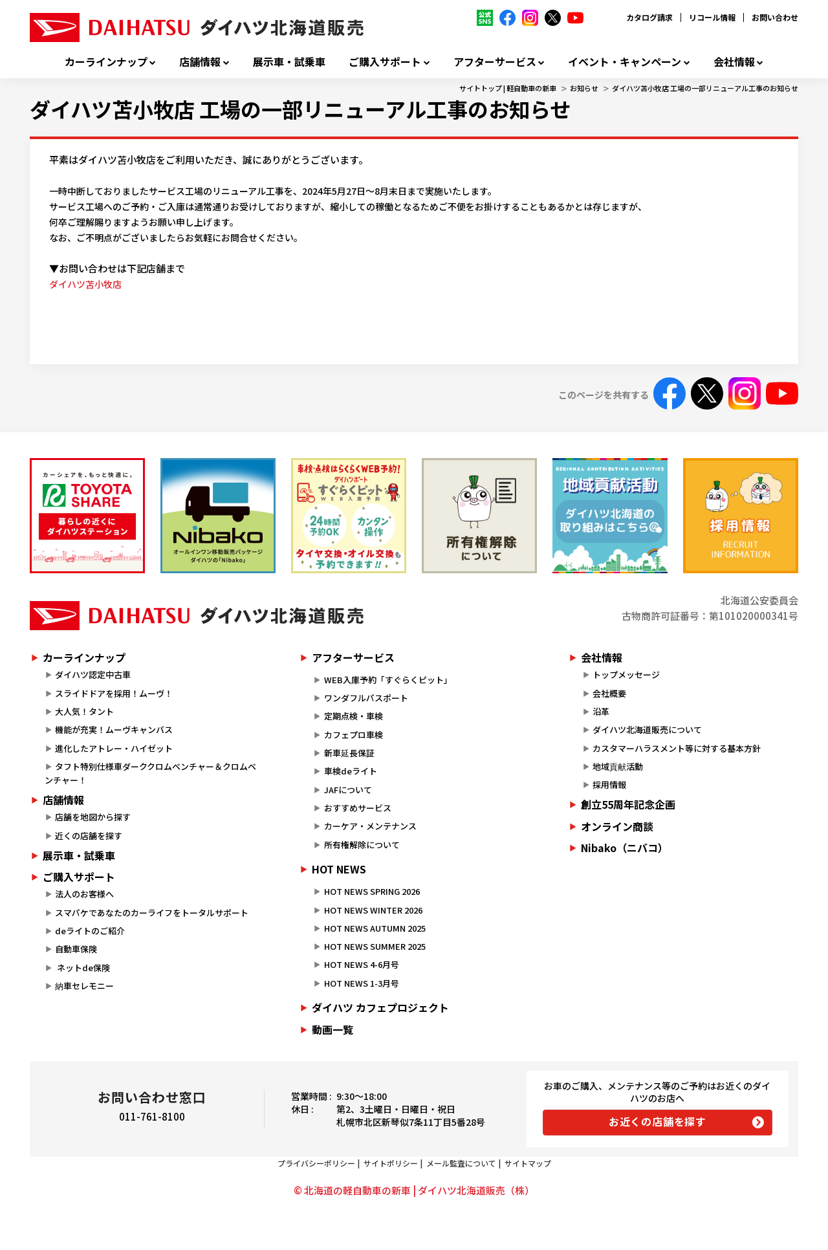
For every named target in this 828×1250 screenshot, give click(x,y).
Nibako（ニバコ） (624, 847)
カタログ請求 (649, 17)
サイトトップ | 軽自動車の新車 (507, 88)
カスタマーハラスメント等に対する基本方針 (677, 748)
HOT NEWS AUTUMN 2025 (375, 928)
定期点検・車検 (353, 716)
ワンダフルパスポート (366, 698)
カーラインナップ (106, 62)
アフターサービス (494, 62)
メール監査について (461, 1162)
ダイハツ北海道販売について (647, 729)
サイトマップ (528, 1162)
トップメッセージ (626, 674)
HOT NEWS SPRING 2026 (372, 891)
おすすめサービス (357, 808)
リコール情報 (712, 17)
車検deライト (350, 771)
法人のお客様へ (84, 894)
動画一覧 (332, 1029)
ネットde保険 (82, 967)
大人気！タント (84, 711)
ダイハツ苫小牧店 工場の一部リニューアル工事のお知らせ (705, 88)
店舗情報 (200, 62)
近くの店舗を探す (88, 835)
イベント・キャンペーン (624, 62)
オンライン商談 (617, 826)
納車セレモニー (84, 986)
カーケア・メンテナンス (370, 826)
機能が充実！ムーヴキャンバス (114, 729)
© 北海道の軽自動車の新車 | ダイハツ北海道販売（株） (414, 1190)
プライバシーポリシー (316, 1162)
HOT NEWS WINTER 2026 (373, 910)
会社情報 (734, 62)
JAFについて (348, 790)
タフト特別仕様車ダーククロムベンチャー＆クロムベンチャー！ (150, 773)
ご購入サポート (385, 62)
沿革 (601, 711)
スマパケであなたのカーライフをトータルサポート (151, 912)
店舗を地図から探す (93, 817)
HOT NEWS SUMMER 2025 (375, 946)
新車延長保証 (349, 753)
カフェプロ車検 (353, 735)
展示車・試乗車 (289, 62)
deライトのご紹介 (90, 931)
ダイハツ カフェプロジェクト (380, 1007)
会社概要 (609, 693)
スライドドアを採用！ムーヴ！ (114, 693)
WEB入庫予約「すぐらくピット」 (388, 680)
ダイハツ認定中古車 (93, 674)
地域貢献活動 (618, 766)
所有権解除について (362, 845)
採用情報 (609, 784)
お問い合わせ (775, 17)
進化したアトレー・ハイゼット (114, 748)
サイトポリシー (391, 1162)
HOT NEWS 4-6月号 (361, 964)
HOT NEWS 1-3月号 (361, 983)
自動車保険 (76, 949)
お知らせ (584, 88)
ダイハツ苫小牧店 (85, 284)
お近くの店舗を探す (657, 1121)
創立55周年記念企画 (628, 804)
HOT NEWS (339, 869)
